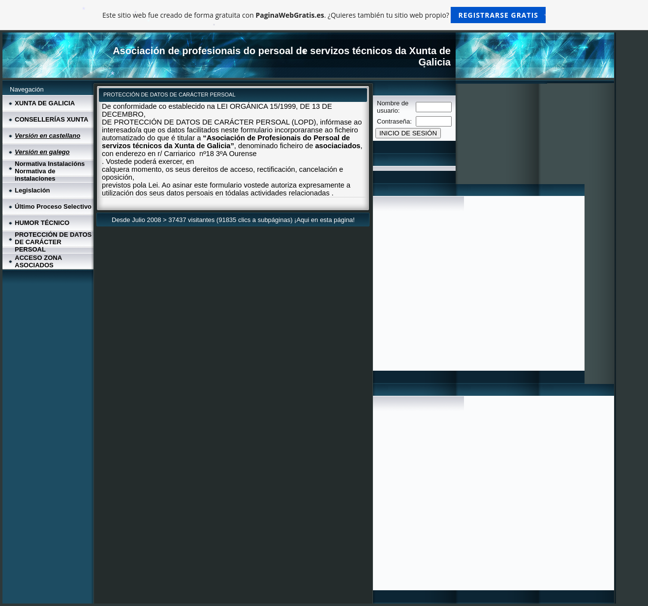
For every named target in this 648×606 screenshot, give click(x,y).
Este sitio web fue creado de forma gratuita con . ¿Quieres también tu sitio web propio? (324, 15)
